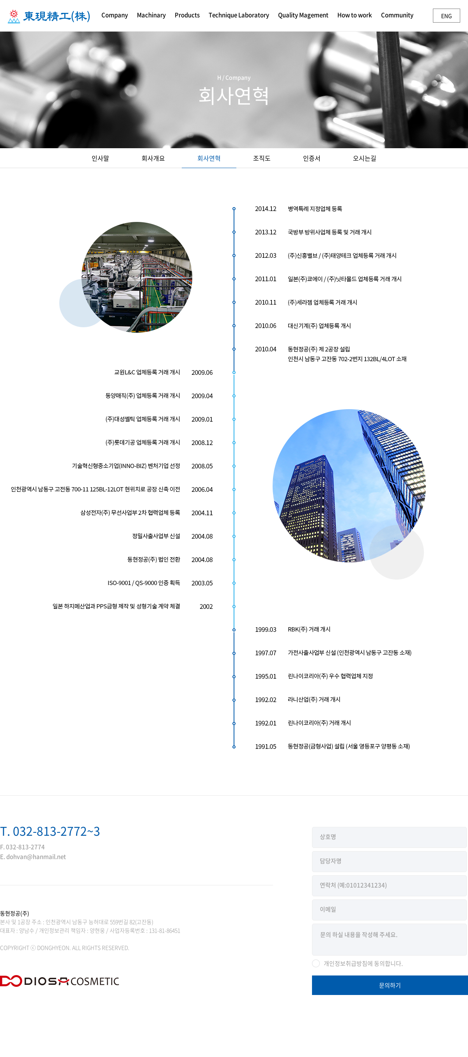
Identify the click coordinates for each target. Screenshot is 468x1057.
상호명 (328, 836)
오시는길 (364, 158)
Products (187, 15)
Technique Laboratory (239, 15)
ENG (446, 16)
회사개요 (153, 158)
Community (397, 15)
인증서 (312, 158)
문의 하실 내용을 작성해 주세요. (389, 940)
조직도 (262, 158)
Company (114, 15)
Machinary (151, 15)
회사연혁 (209, 158)
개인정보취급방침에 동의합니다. (363, 963)
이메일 (328, 909)
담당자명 (331, 861)
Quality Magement (303, 15)
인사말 (100, 158)
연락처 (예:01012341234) (353, 885)
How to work (354, 15)
